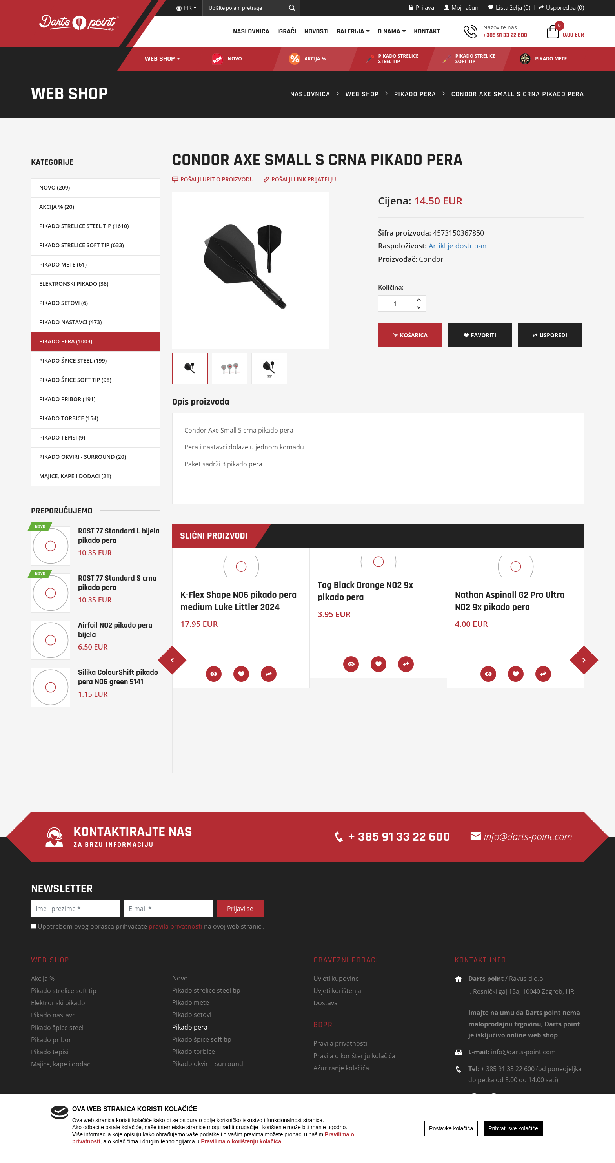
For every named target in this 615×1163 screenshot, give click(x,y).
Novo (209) (54, 187)
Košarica (410, 335)
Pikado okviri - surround (207, 1063)
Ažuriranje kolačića (341, 1068)
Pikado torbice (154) (68, 418)
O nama (389, 31)
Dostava (325, 1003)
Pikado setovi (191, 1014)
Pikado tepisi (50, 1052)
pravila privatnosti (175, 926)
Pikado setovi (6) (63, 303)
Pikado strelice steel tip (206, 990)
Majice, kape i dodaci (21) (75, 476)
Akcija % (43, 978)
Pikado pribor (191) (67, 399)
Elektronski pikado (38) (73, 283)
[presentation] (172, 660)
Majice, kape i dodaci (61, 1064)
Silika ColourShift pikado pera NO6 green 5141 (118, 677)
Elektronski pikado (58, 1003)
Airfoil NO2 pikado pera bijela (115, 630)
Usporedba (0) (561, 7)
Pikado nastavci (54, 1015)
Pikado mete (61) (63, 264)
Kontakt (427, 31)
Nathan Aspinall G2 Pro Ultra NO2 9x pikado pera (510, 601)
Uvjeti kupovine (336, 978)
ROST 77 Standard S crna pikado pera (117, 583)
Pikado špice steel (57, 1027)
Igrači (287, 31)
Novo (180, 978)
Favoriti (480, 335)
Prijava (421, 7)
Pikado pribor (51, 1039)
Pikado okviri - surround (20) (82, 456)
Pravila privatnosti (340, 1043)
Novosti (316, 31)
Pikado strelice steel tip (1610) (84, 226)
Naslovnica (251, 31)
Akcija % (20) (56, 206)
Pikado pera (415, 94)
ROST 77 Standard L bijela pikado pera (119, 536)
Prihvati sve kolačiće (513, 1128)
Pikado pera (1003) (65, 341)
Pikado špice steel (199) (73, 360)
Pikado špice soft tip (201, 1039)
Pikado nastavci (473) (70, 322)
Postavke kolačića (451, 1128)
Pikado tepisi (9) (62, 437)
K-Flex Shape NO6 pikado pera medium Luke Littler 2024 (238, 601)
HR (184, 7)
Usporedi (549, 335)
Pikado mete (190, 1002)
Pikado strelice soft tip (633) (81, 245)
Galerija (350, 31)
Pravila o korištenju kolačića (354, 1056)
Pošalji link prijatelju (299, 179)
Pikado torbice (193, 1051)
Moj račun (461, 7)
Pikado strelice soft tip (63, 990)
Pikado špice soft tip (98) (75, 379)
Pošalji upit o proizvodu (213, 179)
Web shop (160, 58)
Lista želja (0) (509, 7)
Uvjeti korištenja (337, 990)
